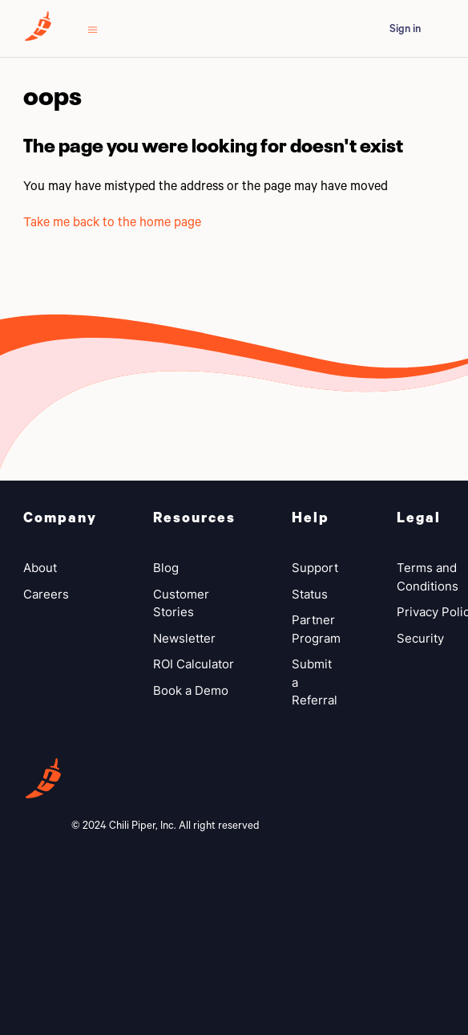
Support (315, 567)
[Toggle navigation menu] (92, 28)
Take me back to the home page (112, 221)
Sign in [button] (405, 28)
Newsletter (184, 638)
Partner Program (316, 629)
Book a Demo (190, 690)
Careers (46, 594)
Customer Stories (181, 603)
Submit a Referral (314, 682)
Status (310, 594)
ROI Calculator (193, 664)
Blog (166, 567)
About (40, 567)
